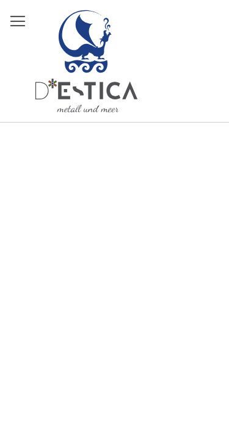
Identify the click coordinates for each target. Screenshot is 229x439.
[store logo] (86, 61)
